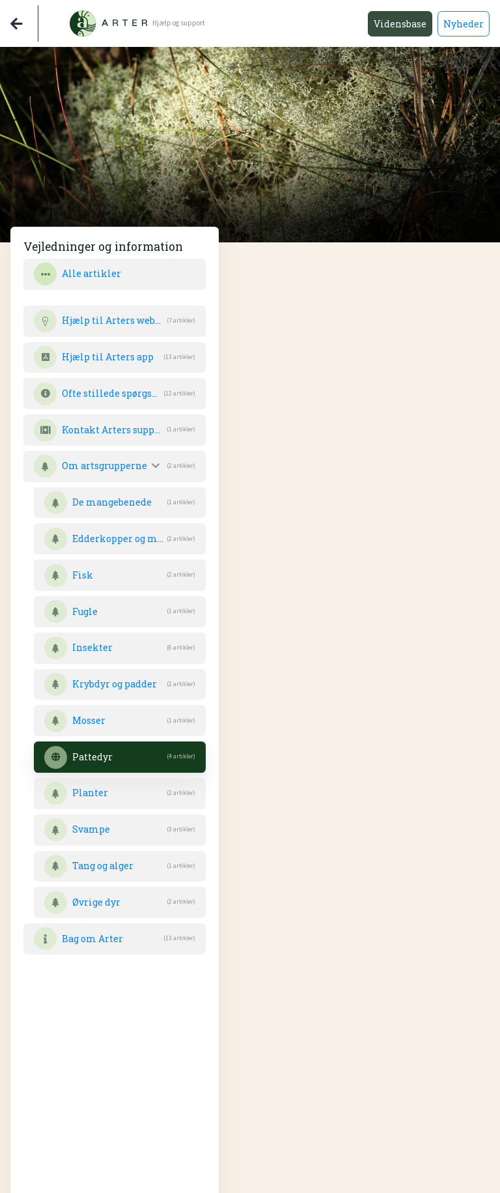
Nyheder (463, 24)
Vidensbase (400, 24)
